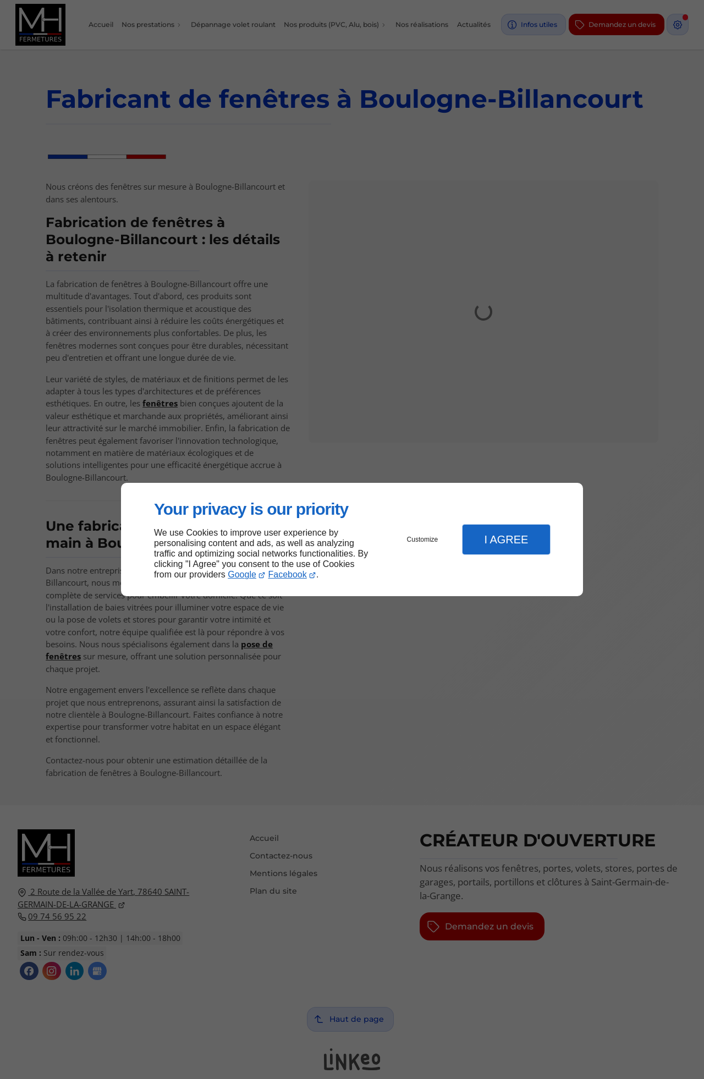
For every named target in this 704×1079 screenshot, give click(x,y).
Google (242, 574)
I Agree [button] (506, 539)
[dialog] (352, 540)
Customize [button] (422, 539)
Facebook (287, 574)
